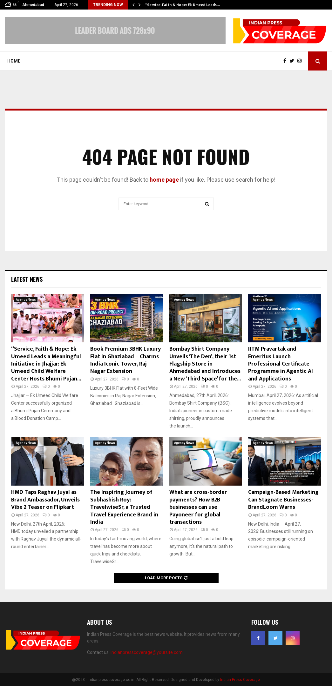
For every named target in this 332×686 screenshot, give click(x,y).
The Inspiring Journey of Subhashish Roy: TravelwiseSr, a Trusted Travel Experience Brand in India (124, 507)
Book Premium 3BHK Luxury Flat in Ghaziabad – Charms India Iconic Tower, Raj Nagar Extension (125, 360)
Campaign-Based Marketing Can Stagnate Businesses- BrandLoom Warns (283, 500)
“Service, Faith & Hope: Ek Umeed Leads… (182, 5)
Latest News (27, 279)
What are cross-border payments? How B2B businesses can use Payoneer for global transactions (198, 507)
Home (13, 61)
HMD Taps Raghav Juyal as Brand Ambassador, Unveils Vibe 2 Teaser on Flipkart (45, 500)
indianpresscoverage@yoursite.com (147, 652)
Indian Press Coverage (240, 679)
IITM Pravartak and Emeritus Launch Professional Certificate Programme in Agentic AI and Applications (280, 364)
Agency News (26, 299)
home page (164, 179)
